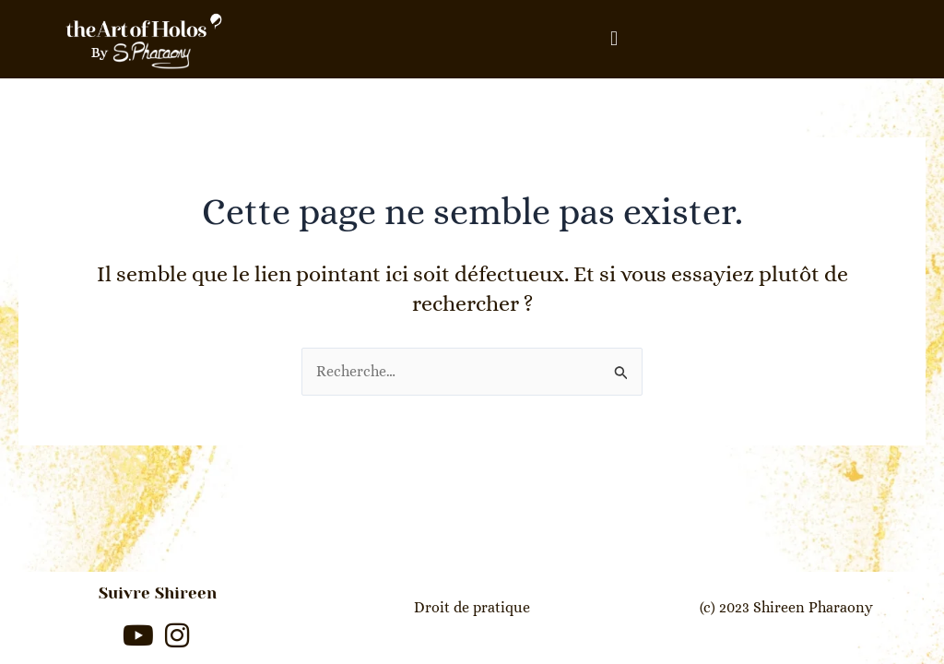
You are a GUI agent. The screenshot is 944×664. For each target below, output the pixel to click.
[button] (613, 39)
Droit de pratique (472, 607)
